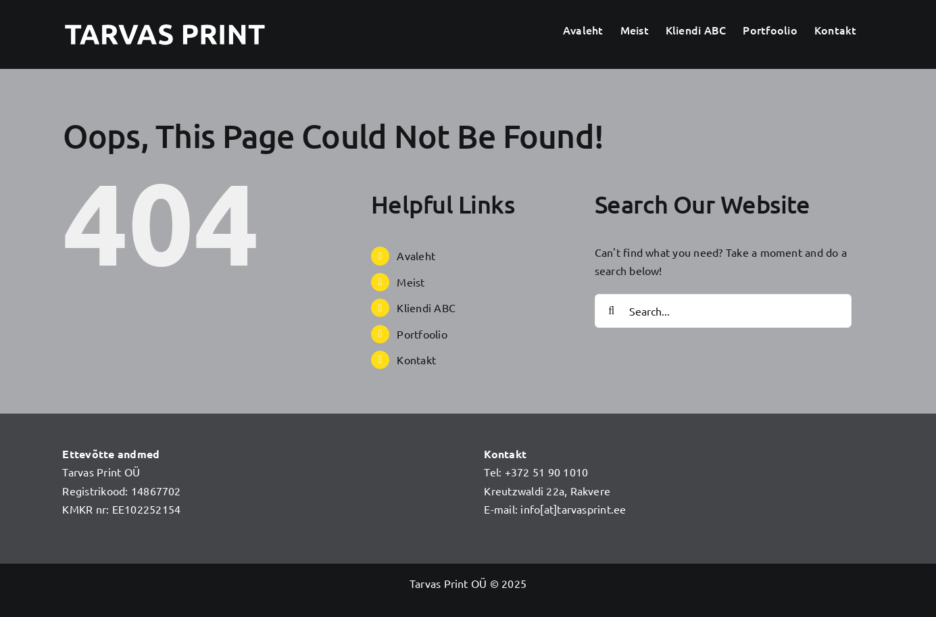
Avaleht (416, 255)
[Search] (612, 311)
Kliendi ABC (426, 307)
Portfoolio (422, 334)
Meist (410, 282)
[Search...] (723, 311)
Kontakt (416, 359)
